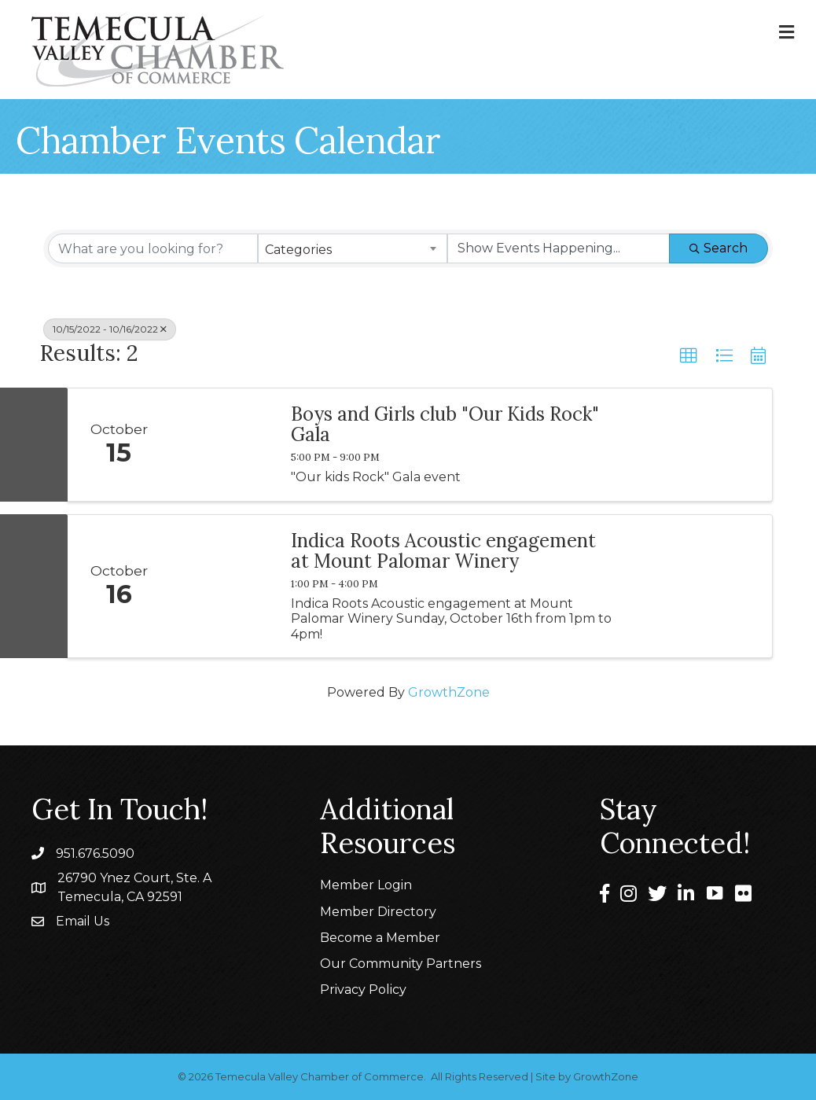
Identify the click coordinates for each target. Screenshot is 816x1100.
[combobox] (352, 248)
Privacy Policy (363, 989)
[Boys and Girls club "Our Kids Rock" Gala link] (222, 444)
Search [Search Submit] (718, 248)
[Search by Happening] (558, 248)
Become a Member (380, 937)
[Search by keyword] (153, 248)
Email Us (82, 921)
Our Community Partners (400, 963)
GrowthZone (449, 692)
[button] (688, 356)
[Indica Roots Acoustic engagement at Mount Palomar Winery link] (222, 586)
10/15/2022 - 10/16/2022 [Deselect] (110, 329)
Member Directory (378, 911)
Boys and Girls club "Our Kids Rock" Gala (445, 425)
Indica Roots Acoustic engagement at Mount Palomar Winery (443, 551)
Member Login (366, 884)
